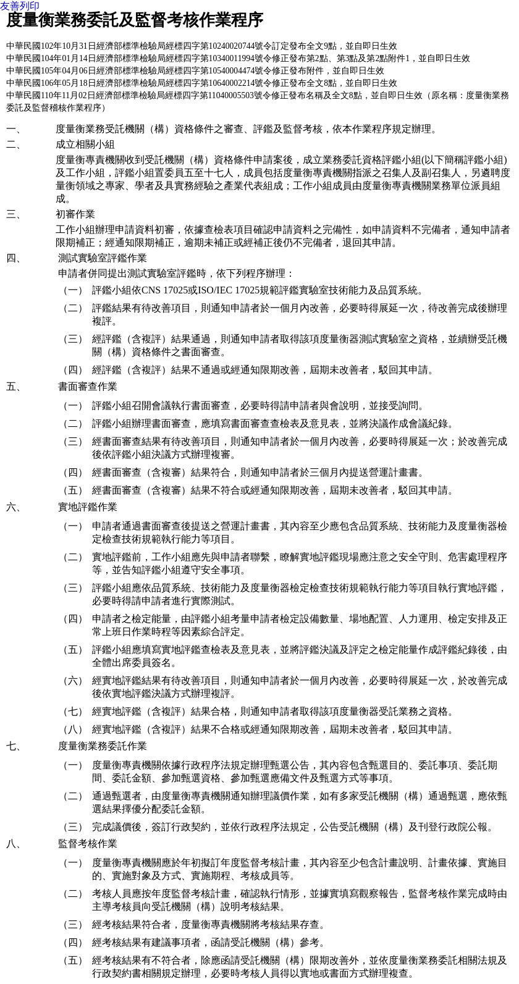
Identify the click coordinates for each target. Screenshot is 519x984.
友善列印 (20, 6)
